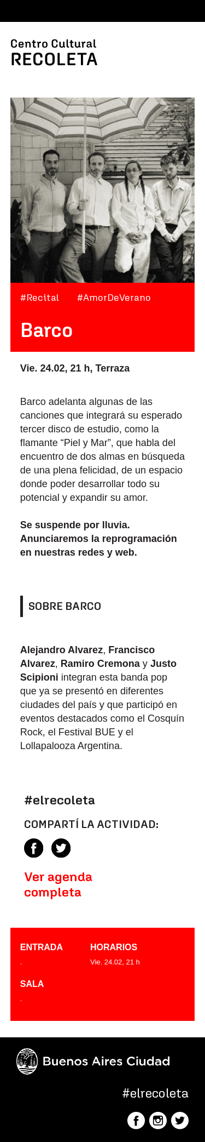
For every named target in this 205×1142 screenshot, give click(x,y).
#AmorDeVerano (114, 297)
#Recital (39, 297)
